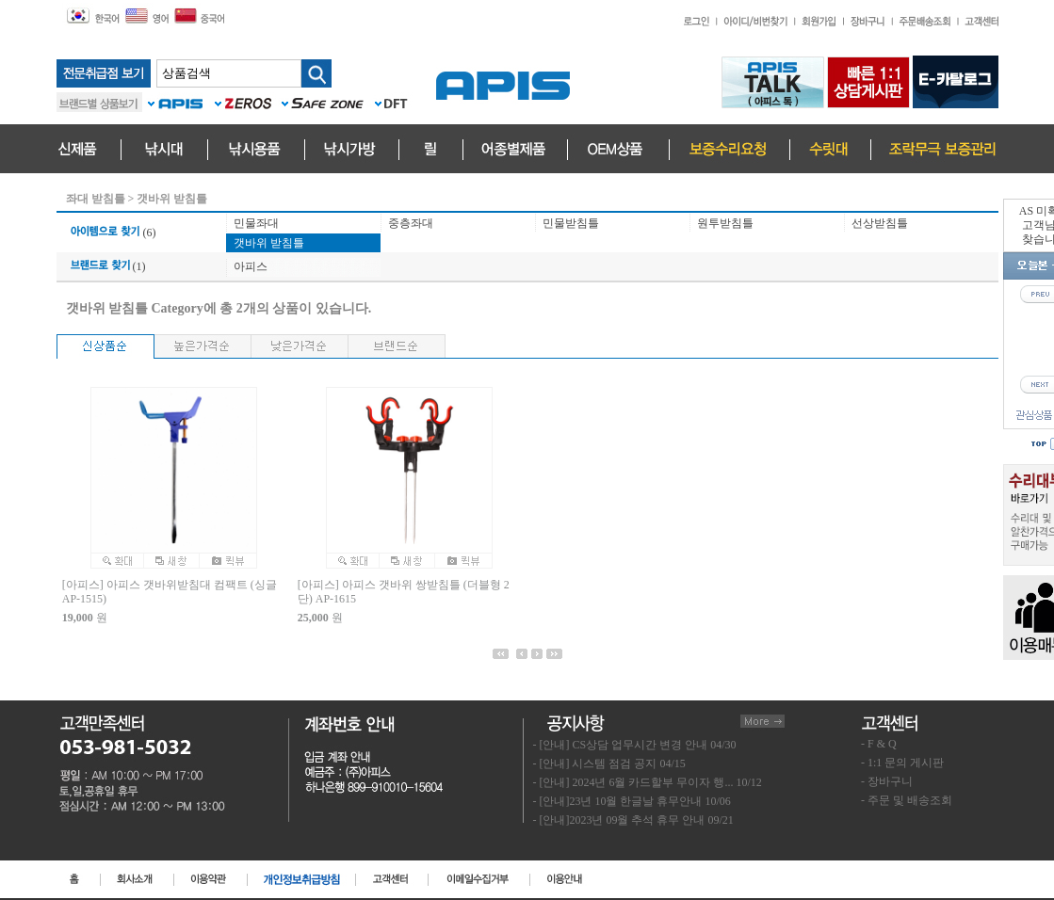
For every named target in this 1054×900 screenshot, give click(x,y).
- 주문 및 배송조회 (906, 800)
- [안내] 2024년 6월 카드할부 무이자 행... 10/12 (647, 782)
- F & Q (879, 743)
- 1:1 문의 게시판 (902, 762)
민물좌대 (256, 223)
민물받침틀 (571, 223)
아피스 (251, 266)
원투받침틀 (725, 223)
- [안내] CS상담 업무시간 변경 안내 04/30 (635, 744)
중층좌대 (410, 223)
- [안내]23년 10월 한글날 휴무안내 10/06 (632, 801)
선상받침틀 (879, 223)
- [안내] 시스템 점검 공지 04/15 (609, 763)
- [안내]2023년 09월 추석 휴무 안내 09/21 (633, 820)
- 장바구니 (887, 781)
